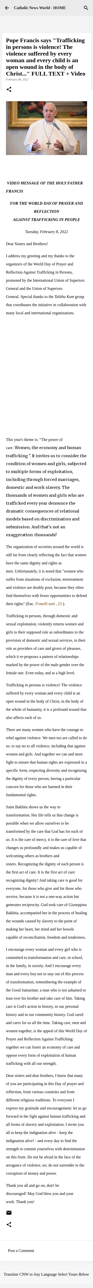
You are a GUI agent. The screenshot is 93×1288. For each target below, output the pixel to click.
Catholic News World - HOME (40, 8)
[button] (9, 89)
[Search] (86, 8)
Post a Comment (21, 1250)
